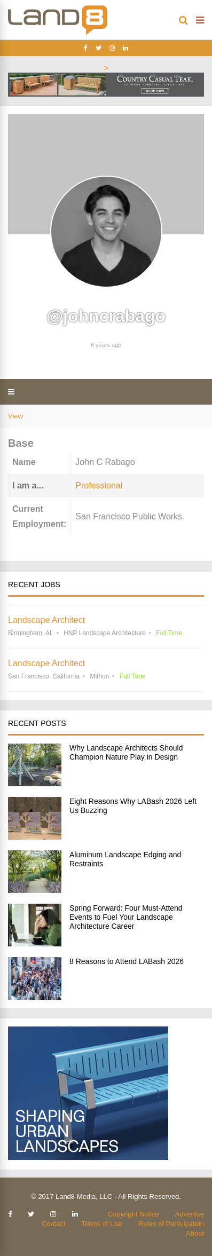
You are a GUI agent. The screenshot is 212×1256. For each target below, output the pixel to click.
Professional (98, 485)
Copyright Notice (133, 1214)
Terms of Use (102, 1224)
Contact (54, 1224)
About (195, 1233)
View (15, 416)
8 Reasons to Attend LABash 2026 (126, 961)
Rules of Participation (171, 1224)
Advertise (189, 1214)
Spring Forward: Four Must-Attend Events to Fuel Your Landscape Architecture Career (126, 917)
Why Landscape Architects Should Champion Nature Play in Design (126, 752)
